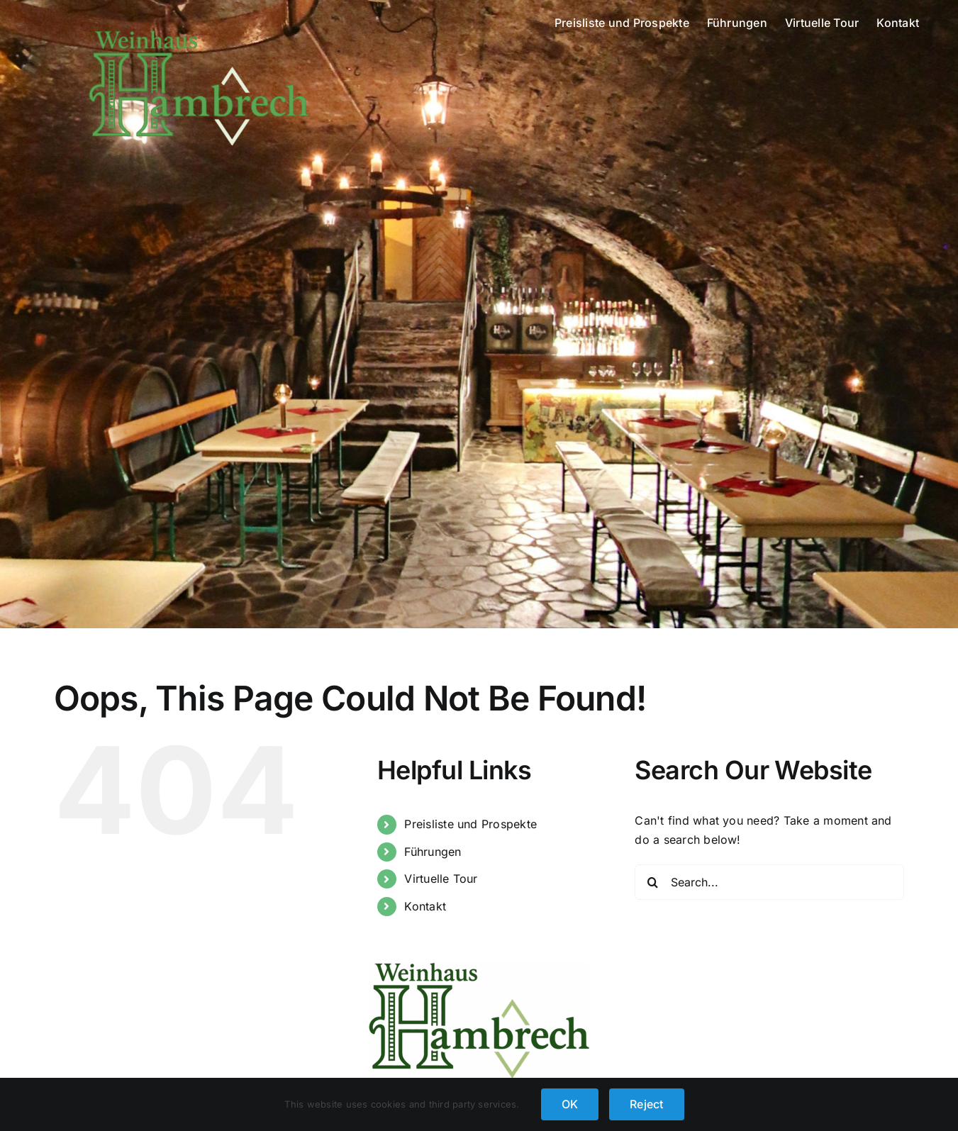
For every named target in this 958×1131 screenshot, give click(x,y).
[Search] (652, 882)
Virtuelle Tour (440, 878)
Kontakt (425, 906)
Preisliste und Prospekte (470, 824)
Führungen (432, 852)
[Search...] (769, 882)
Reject (646, 1104)
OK (570, 1104)
